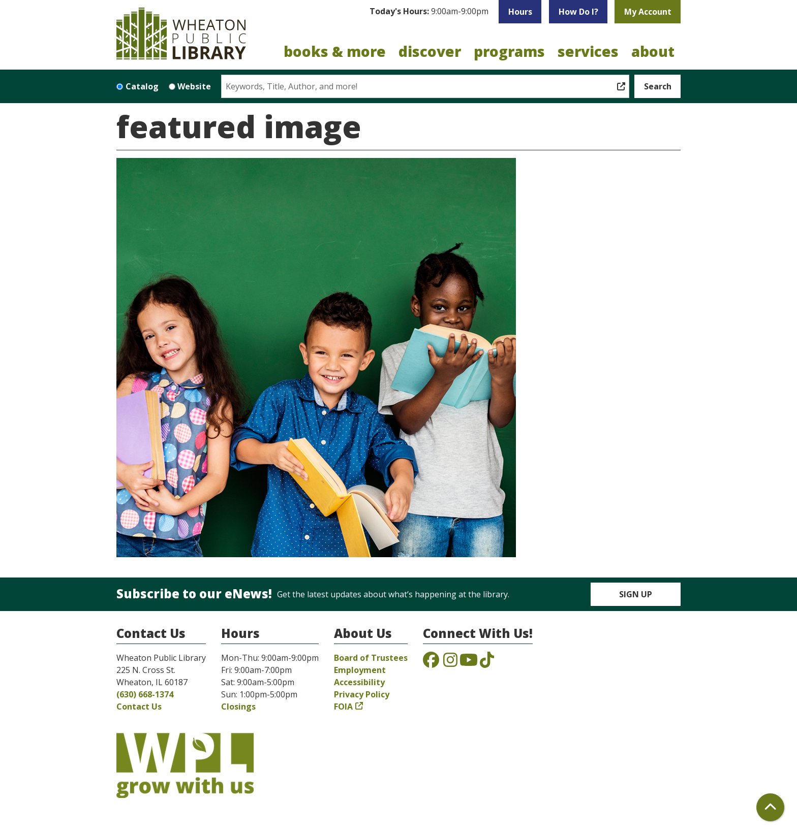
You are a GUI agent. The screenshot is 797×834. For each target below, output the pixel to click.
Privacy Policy (361, 694)
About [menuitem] (653, 51)
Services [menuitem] (588, 51)
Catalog (142, 86)
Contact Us (139, 706)
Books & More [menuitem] (335, 51)
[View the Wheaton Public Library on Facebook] (431, 662)
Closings (238, 706)
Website (194, 86)
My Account (647, 11)
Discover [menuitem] (429, 51)
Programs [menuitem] (509, 51)
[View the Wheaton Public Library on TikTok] (487, 662)
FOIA (343, 706)
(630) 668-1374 (144, 694)
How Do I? (578, 11)
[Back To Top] (770, 807)
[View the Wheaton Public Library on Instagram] (450, 662)
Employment (360, 670)
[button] (429, 11)
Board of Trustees (371, 657)
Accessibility (359, 682)
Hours (520, 11)
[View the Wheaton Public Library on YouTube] (468, 662)
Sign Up (635, 594)
